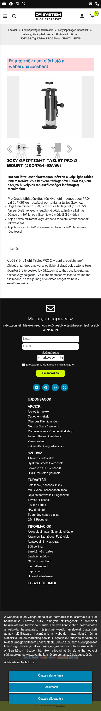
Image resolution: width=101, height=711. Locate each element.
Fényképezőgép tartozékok (37, 30)
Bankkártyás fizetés (40, 551)
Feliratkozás (50, 373)
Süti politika (35, 546)
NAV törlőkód (36, 510)
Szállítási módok (38, 556)
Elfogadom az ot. (50, 364)
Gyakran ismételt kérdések (45, 463)
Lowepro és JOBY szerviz (44, 468)
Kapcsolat (34, 571)
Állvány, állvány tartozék (36, 34)
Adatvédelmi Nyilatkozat (57, 364)
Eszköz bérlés (37, 505)
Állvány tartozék (64, 34)
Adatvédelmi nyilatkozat (43, 541)
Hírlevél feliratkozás (40, 576)
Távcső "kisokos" (39, 500)
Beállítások (50, 687)
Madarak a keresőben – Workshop (50, 431)
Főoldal (12, 30)
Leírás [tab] (14, 249)
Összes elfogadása (50, 699)
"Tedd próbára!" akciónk (43, 426)
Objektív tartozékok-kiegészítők (48, 495)
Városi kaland (37, 441)
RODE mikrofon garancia (44, 473)
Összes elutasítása (50, 675)
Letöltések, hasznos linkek (45, 485)
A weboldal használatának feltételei (50, 531)
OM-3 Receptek (38, 519)
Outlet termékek (38, 416)
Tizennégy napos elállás (43, 514)
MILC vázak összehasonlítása (47, 490)
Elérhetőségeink (38, 566)
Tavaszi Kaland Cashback (44, 436)
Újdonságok (39, 399)
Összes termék (42, 583)
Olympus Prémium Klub (43, 421)
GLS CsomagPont (39, 561)
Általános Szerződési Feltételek (48, 536)
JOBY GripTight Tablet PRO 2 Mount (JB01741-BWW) (50, 39)
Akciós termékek (38, 411)
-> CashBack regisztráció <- (46, 446)
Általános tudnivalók (41, 458)
